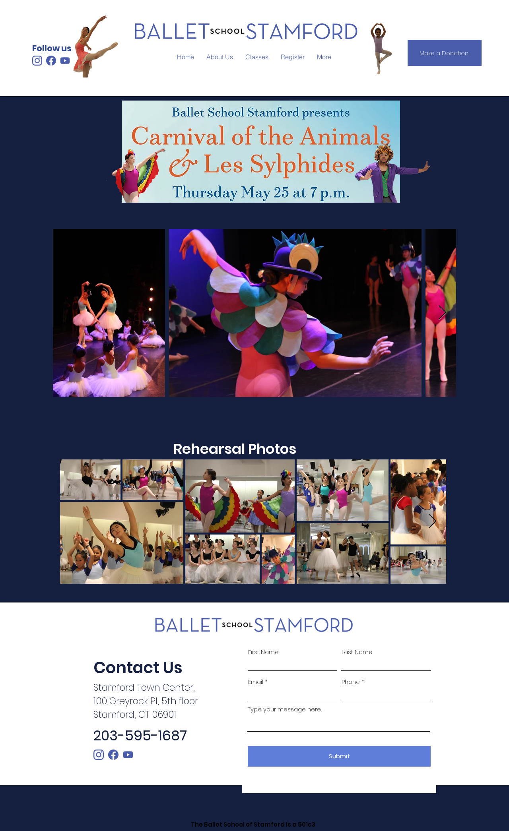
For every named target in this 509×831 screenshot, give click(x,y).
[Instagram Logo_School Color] (37, 61)
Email (255, 682)
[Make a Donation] (445, 53)
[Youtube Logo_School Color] (128, 755)
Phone (351, 682)
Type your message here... (285, 709)
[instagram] (98, 755)
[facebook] (113, 755)
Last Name (357, 652)
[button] (256, 56)
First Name (263, 652)
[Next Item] (442, 313)
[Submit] (339, 756)
